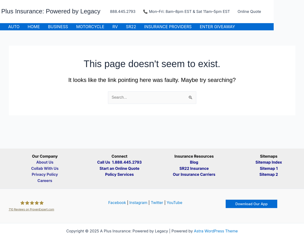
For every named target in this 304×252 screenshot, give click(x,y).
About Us (44, 162)
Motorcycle (90, 26)
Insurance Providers (168, 26)
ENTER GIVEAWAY (217, 26)
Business (58, 26)
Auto (14, 26)
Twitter (157, 202)
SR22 (131, 26)
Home (34, 26)
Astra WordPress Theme (216, 231)
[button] (251, 204)
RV (115, 26)
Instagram (138, 202)
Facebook (117, 202)
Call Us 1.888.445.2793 (119, 162)
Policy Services (119, 174)
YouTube (174, 202)
